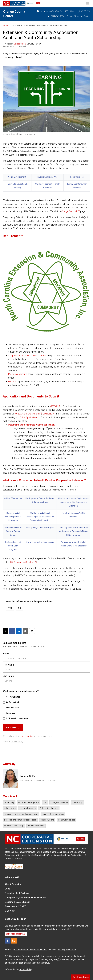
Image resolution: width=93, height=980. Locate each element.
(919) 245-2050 (55, 16)
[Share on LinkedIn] (19, 631)
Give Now (9, 911)
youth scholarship (28, 808)
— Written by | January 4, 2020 (22, 44)
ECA (44, 802)
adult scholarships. (36, 826)
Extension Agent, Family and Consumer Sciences (38, 780)
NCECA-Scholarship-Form (27, 413)
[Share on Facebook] (12, 631)
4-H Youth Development (28, 802)
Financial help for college (53, 814)
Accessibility (25, 969)
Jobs (7, 888)
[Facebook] (7, 941)
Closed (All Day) (82, 16)
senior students (47, 820)
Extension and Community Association (21, 814)
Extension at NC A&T (15, 906)
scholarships (10, 808)
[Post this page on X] (5, 631)
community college (66, 820)
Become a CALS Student (17, 902)
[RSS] (14, 941)
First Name (8, 665)
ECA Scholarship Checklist (21, 562)
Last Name (8, 676)
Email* (6, 653)
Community (9, 802)
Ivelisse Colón (20, 44)
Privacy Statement (67, 949)
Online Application (28, 417)
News (5, 26)
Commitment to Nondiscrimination (30, 949)
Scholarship (77, 802)
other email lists (27, 736)
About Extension (13, 884)
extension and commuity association (20, 820)
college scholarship (59, 802)
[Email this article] (25, 631)
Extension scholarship (13, 826)
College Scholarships (49, 808)
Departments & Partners (17, 893)
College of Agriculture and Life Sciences (25, 897)
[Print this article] (32, 631)
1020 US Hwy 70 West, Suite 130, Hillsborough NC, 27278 (63, 11)
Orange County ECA (70, 211)
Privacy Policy (17, 742)
